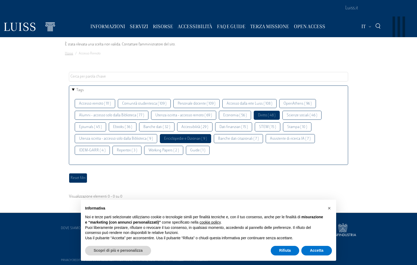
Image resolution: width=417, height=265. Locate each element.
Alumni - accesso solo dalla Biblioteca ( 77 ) (111, 115)
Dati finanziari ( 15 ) (233, 127)
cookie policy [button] (209, 222)
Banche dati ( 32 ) (156, 127)
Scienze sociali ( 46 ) (302, 115)
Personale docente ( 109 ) (196, 104)
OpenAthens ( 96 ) (297, 104)
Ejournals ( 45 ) (90, 127)
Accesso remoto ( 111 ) (95, 104)
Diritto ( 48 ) (267, 115)
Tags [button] (80, 90)
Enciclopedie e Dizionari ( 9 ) (185, 139)
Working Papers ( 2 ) (163, 150)
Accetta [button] (316, 250)
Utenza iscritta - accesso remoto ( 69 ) (183, 115)
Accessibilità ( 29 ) (194, 127)
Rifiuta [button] (285, 250)
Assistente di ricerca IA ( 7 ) (290, 139)
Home (69, 53)
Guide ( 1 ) (197, 150)
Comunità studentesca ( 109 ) (144, 104)
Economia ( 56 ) (235, 115)
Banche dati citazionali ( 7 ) (238, 139)
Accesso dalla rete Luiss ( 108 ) (249, 104)
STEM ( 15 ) (267, 127)
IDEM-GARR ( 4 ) (92, 150)
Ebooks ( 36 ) (122, 127)
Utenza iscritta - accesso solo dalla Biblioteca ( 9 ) (116, 139)
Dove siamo (71, 228)
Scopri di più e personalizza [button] (118, 250)
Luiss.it (351, 8)
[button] (329, 208)
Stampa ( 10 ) (297, 127)
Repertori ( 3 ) (127, 150)
